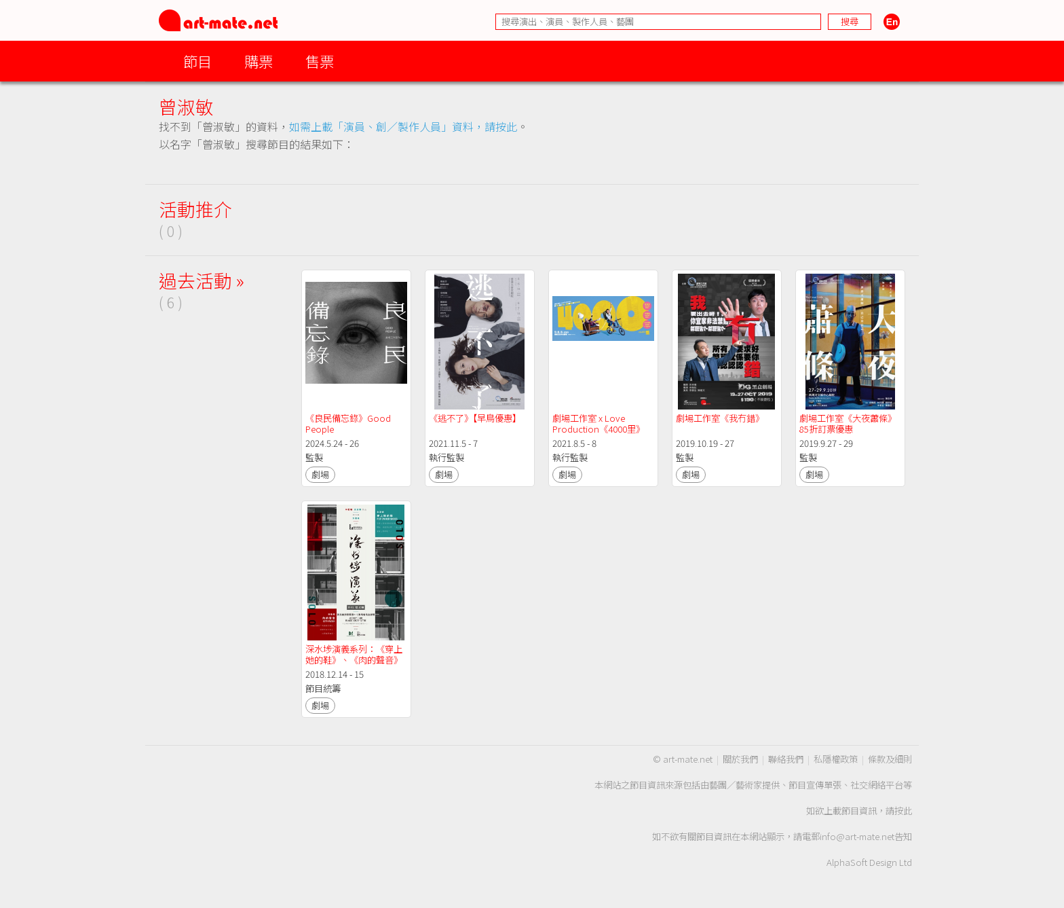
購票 (258, 60)
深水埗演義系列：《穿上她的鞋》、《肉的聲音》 (353, 654)
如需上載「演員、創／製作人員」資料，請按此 (403, 126)
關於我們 (740, 758)
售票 (319, 60)
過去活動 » (201, 280)
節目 (197, 60)
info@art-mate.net (857, 836)
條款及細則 (890, 758)
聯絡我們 (785, 758)
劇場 (320, 474)
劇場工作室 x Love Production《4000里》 (598, 423)
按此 (903, 810)
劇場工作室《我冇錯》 (720, 418)
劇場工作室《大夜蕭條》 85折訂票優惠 (848, 423)
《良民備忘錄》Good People (349, 423)
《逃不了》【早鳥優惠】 (475, 418)
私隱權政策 (836, 758)
